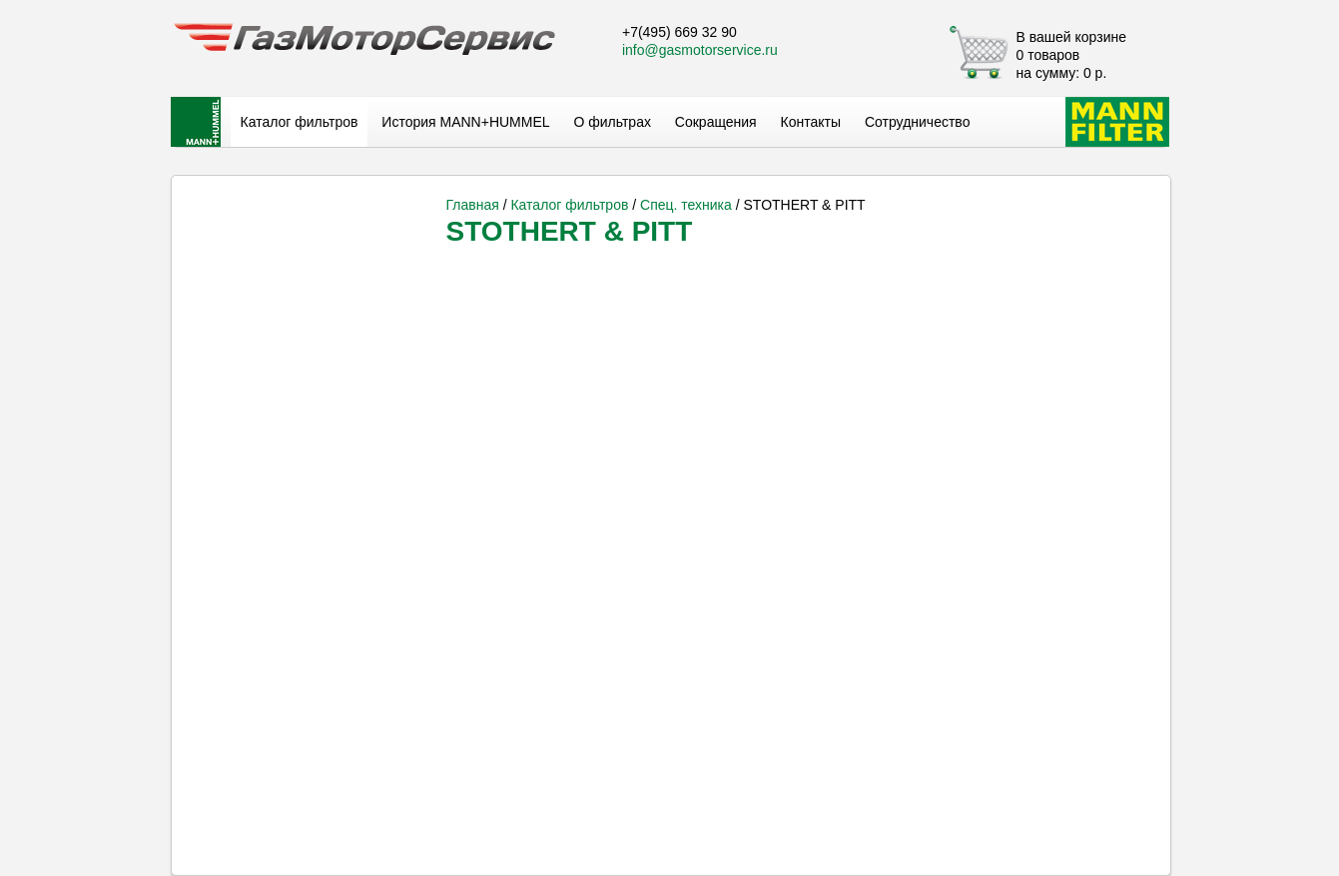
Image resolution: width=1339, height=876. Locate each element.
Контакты (811, 122)
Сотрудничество (917, 122)
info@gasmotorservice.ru (700, 50)
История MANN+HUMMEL (465, 122)
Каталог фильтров (299, 122)
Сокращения (716, 122)
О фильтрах (611, 122)
